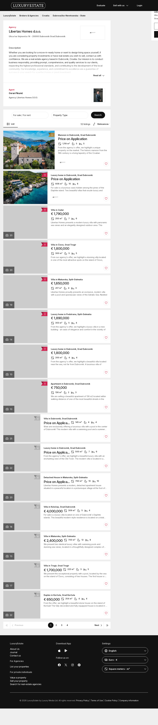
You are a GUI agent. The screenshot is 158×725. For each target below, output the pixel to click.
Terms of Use (97, 700)
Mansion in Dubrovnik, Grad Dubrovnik (77, 135)
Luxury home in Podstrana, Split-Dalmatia (71, 314)
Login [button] (139, 5)
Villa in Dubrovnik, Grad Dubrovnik (60, 419)
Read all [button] (97, 75)
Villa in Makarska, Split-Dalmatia (67, 279)
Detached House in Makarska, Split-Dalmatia (66, 477)
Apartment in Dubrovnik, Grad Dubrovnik (70, 384)
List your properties (19, 666)
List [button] (10, 124)
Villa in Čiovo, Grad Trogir (63, 245)
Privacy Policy (82, 700)
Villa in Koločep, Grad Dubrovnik (59, 507)
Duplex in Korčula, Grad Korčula (59, 595)
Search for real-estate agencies (25, 684)
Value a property (18, 677)
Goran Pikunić (16, 93)
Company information (129, 700)
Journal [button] (13, 652)
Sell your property (19, 681)
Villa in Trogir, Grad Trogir (56, 566)
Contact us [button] (15, 655)
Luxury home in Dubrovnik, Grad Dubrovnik (72, 175)
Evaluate (101, 5)
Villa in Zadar (57, 210)
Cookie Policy (111, 700)
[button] (30, 115)
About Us (14, 649)
